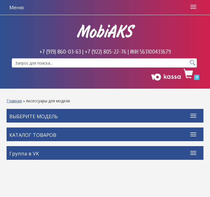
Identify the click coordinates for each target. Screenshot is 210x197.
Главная (14, 100)
